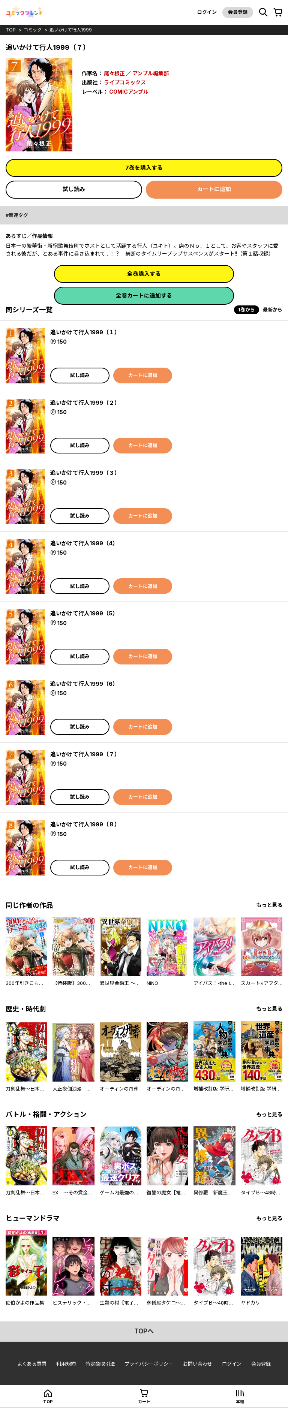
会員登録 (238, 12)
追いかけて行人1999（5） (84, 613)
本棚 (240, 1401)
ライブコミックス (125, 82)
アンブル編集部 (150, 73)
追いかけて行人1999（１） (85, 332)
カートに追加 (214, 189)
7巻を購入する (144, 167)
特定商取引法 (100, 1364)
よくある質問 (31, 1364)
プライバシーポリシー (148, 1364)
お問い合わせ (197, 1364)
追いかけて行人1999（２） (85, 402)
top (11, 30)
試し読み (74, 189)
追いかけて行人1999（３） (85, 472)
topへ (144, 1331)
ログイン (207, 12)
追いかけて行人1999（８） (85, 824)
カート (144, 1401)
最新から (272, 310)
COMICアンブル (128, 91)
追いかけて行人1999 (71, 30)
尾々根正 (114, 73)
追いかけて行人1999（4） (84, 543)
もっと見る (269, 905)
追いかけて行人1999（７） (85, 754)
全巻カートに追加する (144, 295)
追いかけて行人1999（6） (84, 683)
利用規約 (66, 1364)
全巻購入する (144, 273)
